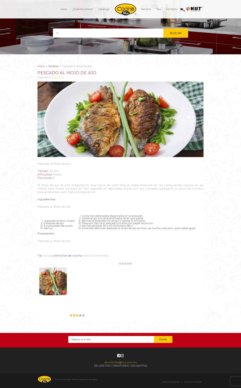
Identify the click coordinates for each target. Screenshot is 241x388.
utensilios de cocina (67, 255)
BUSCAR (176, 33)
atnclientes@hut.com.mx (120, 362)
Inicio (64, 9)
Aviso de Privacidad (192, 382)
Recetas (146, 9)
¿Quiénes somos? (82, 9)
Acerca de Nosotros (170, 382)
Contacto (172, 9)
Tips (158, 9)
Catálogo (104, 9)
